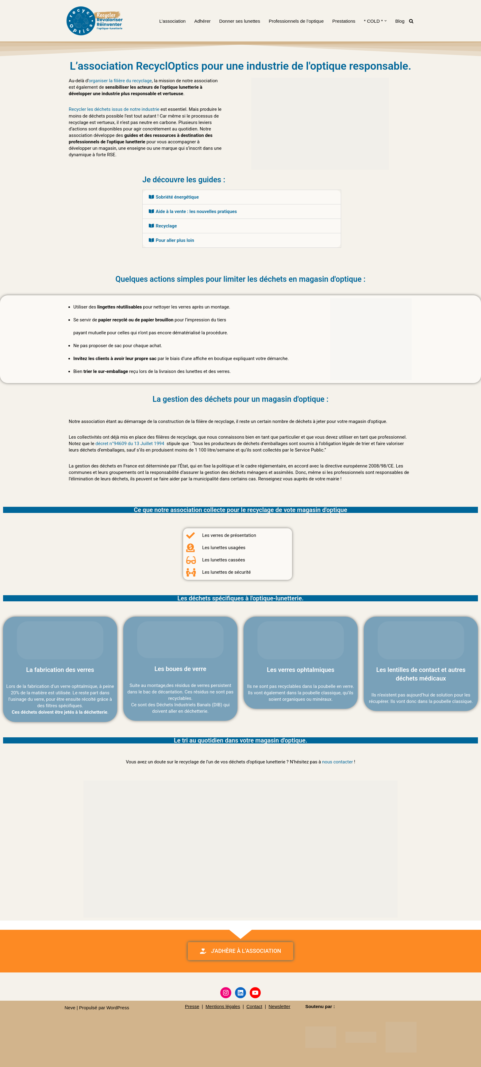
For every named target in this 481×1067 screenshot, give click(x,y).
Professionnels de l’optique (296, 21)
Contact (254, 1005)
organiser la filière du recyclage (120, 80)
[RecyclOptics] (95, 21)
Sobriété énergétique (177, 197)
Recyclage (166, 226)
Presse (192, 1005)
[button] (385, 21)
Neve (70, 1007)
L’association (172, 21)
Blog (399, 21)
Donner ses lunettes (239, 21)
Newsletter (280, 1005)
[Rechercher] (411, 21)
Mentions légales (223, 1005)
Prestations (343, 21)
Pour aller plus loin (175, 240)
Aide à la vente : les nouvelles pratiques (196, 211)
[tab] (242, 197)
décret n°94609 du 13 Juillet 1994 (129, 443)
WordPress (117, 1007)
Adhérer (202, 21)
